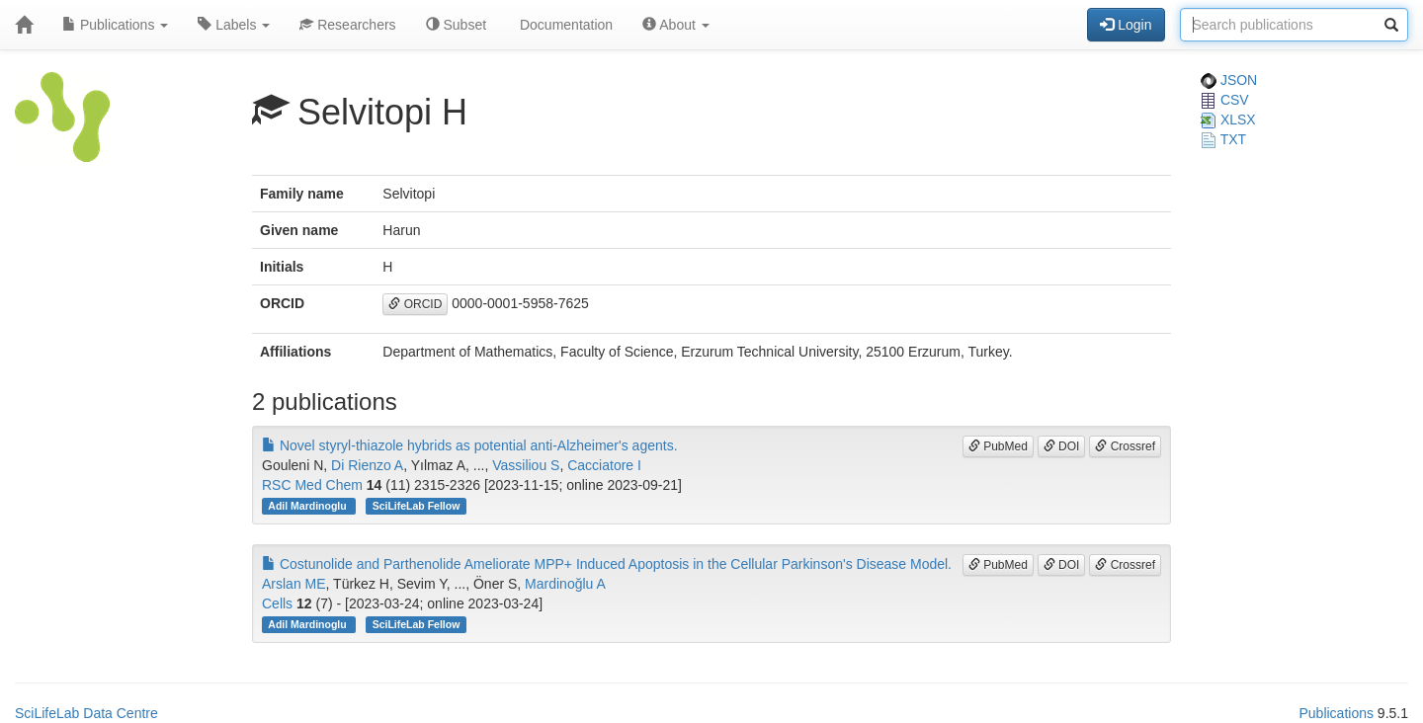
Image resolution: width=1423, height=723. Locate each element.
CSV (1225, 100)
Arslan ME (294, 584)
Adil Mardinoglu (308, 506)
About (676, 25)
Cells (277, 603)
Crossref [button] (1125, 446)
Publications (115, 25)
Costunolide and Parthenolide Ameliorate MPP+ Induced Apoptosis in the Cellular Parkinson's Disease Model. (607, 564)
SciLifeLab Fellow (416, 506)
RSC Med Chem (312, 485)
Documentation (564, 25)
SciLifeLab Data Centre (86, 713)
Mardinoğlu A (565, 584)
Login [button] (1125, 25)
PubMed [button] (998, 446)
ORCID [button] (415, 304)
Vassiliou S (525, 465)
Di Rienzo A (367, 465)
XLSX (1228, 119)
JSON (1229, 80)
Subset (456, 25)
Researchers (347, 25)
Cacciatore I (604, 465)
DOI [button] (1062, 446)
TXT (1223, 139)
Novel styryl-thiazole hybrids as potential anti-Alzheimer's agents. (470, 445)
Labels (234, 25)
